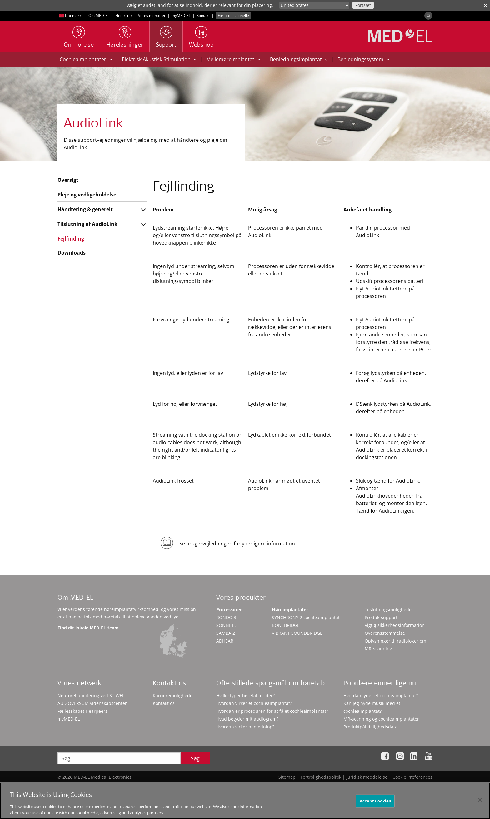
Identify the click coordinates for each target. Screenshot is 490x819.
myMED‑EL (181, 15)
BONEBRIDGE (286, 625)
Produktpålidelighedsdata (370, 727)
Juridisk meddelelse (367, 777)
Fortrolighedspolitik (321, 777)
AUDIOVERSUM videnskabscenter (92, 703)
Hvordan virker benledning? (245, 727)
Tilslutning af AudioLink (88, 224)
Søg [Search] (195, 758)
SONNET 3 (227, 625)
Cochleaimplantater (86, 59)
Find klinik (123, 15)
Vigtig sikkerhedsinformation (395, 625)
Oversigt (68, 179)
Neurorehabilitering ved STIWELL (92, 695)
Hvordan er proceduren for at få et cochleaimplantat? (272, 711)
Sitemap (287, 777)
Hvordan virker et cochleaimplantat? (254, 703)
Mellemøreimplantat (233, 59)
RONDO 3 (226, 617)
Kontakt (203, 15)
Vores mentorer (152, 15)
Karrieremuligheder (173, 695)
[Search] (428, 16)
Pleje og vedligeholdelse (87, 194)
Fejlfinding (71, 238)
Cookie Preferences (412, 777)
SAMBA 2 (225, 633)
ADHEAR (224, 641)
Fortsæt (363, 5)
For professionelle (233, 15)
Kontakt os (164, 703)
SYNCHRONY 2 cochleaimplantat (306, 617)
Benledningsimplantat (299, 59)
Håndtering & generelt (85, 209)
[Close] (480, 807)
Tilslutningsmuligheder (389, 610)
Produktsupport (381, 617)
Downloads (72, 252)
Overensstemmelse (385, 633)
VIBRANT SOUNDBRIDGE (297, 633)
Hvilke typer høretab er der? (245, 695)
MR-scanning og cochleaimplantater (381, 719)
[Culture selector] (314, 5)
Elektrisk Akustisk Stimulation (159, 59)
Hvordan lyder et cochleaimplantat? (380, 695)
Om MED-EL (98, 15)
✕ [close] (486, 5)
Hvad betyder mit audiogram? (247, 719)
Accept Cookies (375, 808)
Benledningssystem (363, 59)
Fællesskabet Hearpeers (83, 711)
